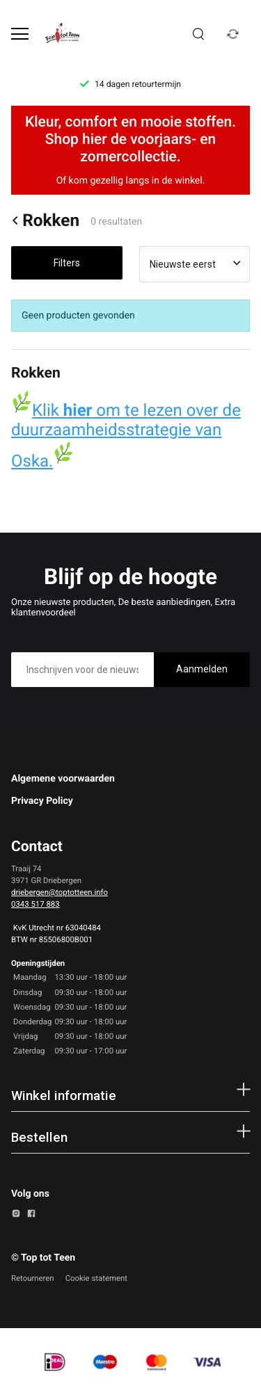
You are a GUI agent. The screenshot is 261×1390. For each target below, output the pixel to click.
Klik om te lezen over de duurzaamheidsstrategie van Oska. (126, 435)
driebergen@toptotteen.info (59, 892)
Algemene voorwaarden (63, 778)
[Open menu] (20, 34)
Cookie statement (96, 1278)
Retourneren (32, 1278)
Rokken (45, 220)
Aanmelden (202, 668)
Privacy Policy (42, 801)
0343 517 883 (35, 904)
